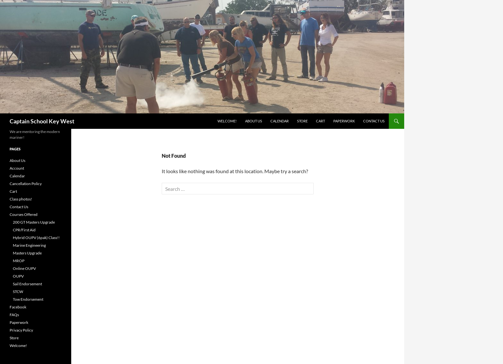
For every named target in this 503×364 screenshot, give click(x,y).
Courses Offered (24, 214)
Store (302, 121)
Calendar (279, 121)
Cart (320, 121)
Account (17, 168)
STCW (18, 291)
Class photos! (21, 199)
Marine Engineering (29, 245)
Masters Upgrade (27, 253)
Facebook (18, 307)
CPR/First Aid (24, 229)
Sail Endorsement (27, 283)
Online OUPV (24, 268)
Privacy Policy (21, 330)
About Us (253, 121)
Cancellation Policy (26, 183)
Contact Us (374, 121)
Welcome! (227, 121)
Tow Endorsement (28, 299)
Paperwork (344, 121)
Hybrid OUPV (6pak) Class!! (36, 237)
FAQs (14, 314)
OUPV (18, 276)
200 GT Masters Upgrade (34, 222)
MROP (18, 260)
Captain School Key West (42, 121)
